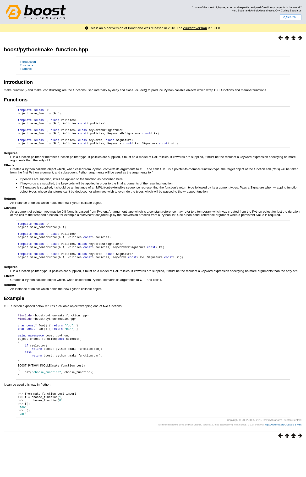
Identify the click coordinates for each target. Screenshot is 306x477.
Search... (290, 17)
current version (195, 28)
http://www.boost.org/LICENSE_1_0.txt (283, 459)
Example (26, 69)
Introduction (28, 61)
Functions (26, 65)
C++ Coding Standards (288, 10)
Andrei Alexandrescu (262, 10)
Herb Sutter (238, 10)
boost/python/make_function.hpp (46, 49)
